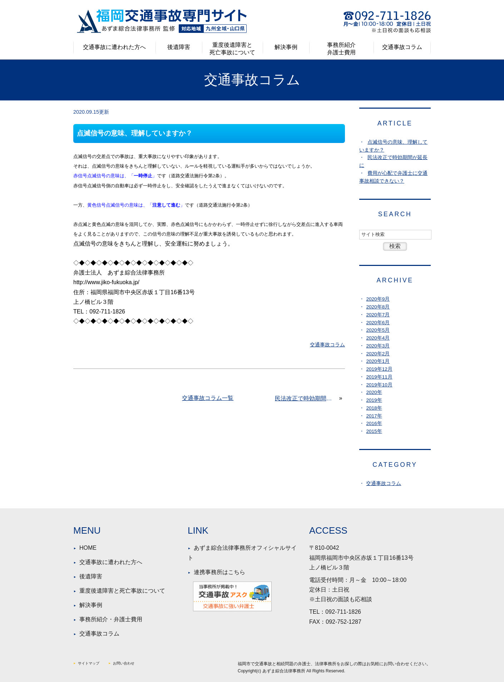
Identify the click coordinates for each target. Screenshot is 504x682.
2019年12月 (379, 369)
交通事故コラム (402, 47)
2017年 (374, 416)
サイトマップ (88, 663)
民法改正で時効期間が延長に (306, 398)
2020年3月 (378, 346)
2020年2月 (378, 353)
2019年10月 (379, 384)
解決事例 (286, 47)
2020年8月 (378, 307)
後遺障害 (178, 47)
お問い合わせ (123, 663)
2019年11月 (379, 377)
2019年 (374, 400)
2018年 (374, 408)
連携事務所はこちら (219, 572)
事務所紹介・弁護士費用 (110, 619)
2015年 (374, 431)
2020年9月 (378, 299)
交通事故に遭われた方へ (114, 47)
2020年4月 (378, 338)
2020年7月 (378, 314)
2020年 (374, 392)
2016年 (374, 423)
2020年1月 (378, 361)
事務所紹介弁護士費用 (341, 48)
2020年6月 (378, 322)
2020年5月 (378, 330)
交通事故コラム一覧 (207, 398)
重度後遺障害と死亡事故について (232, 48)
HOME (88, 548)
